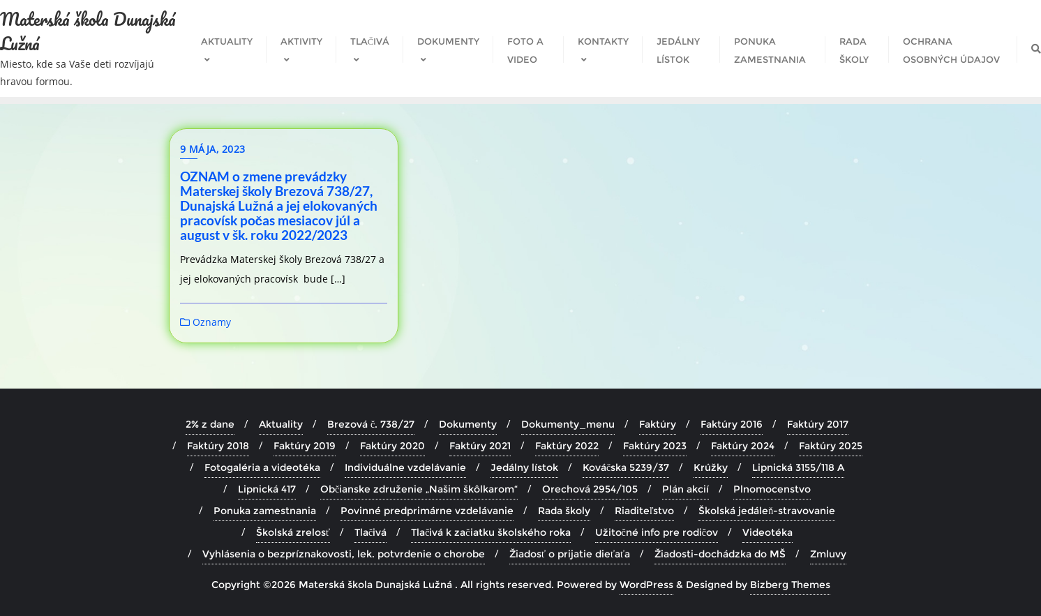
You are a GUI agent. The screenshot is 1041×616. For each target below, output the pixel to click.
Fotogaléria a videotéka (262, 467)
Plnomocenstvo (772, 489)
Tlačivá (370, 532)
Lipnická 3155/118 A (798, 467)
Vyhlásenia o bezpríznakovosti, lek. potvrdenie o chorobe (343, 554)
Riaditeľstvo (645, 510)
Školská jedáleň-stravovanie (766, 510)
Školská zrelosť (293, 532)
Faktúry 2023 (655, 446)
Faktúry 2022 (567, 446)
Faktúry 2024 (742, 446)
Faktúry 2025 (830, 446)
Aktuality (281, 424)
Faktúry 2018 (218, 446)
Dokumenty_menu (568, 424)
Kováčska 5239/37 (626, 467)
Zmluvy (828, 554)
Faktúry (657, 424)
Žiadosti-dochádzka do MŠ (720, 554)
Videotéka (767, 532)
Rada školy (564, 510)
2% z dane (210, 424)
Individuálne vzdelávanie (405, 467)
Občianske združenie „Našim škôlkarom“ (419, 489)
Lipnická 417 (267, 489)
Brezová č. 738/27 (370, 424)
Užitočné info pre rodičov (656, 532)
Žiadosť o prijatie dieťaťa (569, 554)
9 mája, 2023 (213, 149)
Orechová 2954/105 (590, 489)
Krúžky (711, 467)
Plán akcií (685, 489)
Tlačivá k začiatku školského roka (490, 532)
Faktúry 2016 (732, 424)
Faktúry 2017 (817, 424)
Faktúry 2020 (392, 446)
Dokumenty (468, 424)
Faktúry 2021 (480, 446)
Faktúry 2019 (305, 446)
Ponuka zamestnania (265, 510)
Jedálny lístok (524, 467)
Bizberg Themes (790, 584)
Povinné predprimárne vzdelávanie (427, 510)
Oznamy (205, 322)
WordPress (646, 584)
